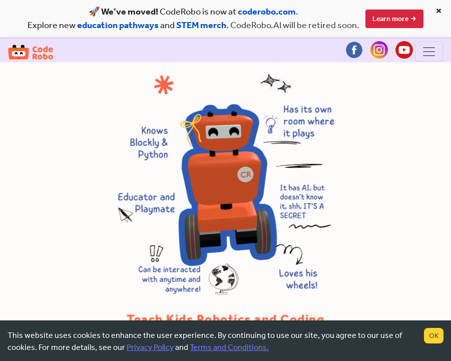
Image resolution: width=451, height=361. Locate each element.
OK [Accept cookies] (433, 335)
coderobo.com (267, 11)
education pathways (118, 25)
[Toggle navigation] (429, 53)
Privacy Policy (150, 347)
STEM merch (201, 25)
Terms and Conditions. (229, 347)
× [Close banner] (438, 10)
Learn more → (394, 19)
